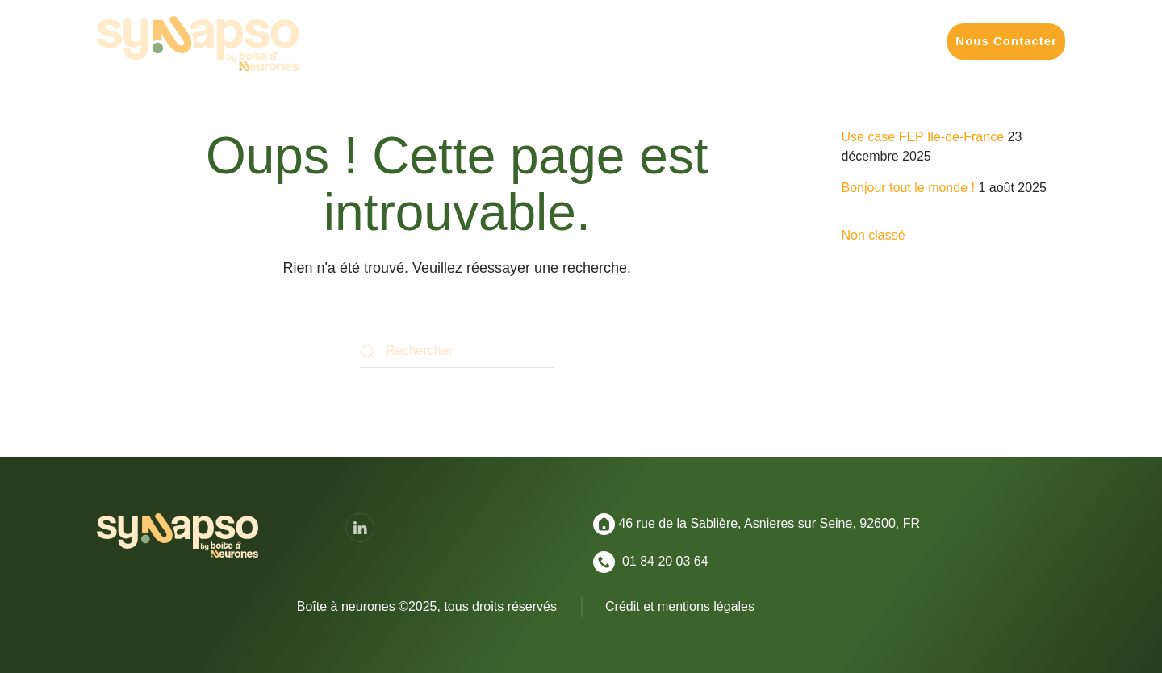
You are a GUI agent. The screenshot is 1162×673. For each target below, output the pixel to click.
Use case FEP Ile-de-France (923, 137)
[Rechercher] (457, 352)
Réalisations (788, 41)
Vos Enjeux (589, 41)
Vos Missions (489, 41)
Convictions (888, 41)
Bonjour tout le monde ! (908, 187)
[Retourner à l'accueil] (198, 43)
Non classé (873, 235)
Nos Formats (686, 41)
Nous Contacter (1006, 41)
